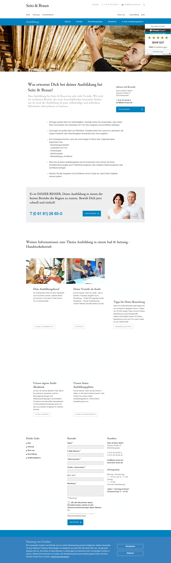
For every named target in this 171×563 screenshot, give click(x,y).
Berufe (68, 22)
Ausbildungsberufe (44, 327)
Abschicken (74, 522)
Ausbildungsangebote (85, 414)
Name (69, 443)
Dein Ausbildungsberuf (46, 289)
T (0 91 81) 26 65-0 (111, 5)
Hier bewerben (124, 109)
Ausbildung (32, 22)
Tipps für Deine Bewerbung (129, 302)
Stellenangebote (34, 458)
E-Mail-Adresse (73, 451)
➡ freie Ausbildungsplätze (132, 22)
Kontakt (95, 5)
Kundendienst (48, 15)
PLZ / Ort (71, 475)
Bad (28, 15)
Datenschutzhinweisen (60, 557)
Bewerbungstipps (95, 22)
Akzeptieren (130, 546)
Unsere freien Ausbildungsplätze (83, 385)
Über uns (121, 15)
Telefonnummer (73, 459)
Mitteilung (71, 484)
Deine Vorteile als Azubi (87, 289)
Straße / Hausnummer (75, 467)
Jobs (143, 15)
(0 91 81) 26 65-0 (47, 214)
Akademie (112, 22)
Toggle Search (144, 5)
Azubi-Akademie (42, 414)
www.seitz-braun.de (115, 463)
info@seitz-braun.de (132, 5)
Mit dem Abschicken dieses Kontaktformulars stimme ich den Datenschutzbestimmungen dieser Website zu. (84, 506)
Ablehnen (130, 553)
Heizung (36, 15)
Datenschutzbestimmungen (76, 516)
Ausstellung (134, 15)
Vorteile (79, 22)
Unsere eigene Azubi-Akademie (45, 385)
